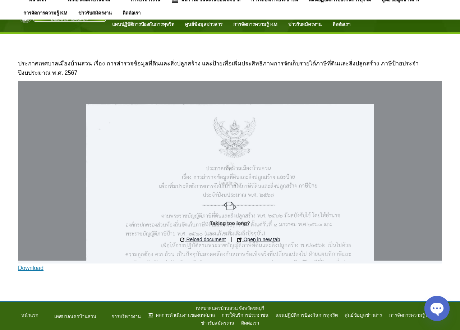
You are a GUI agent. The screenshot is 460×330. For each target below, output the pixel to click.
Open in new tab (258, 239)
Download (30, 268)
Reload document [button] (203, 239)
